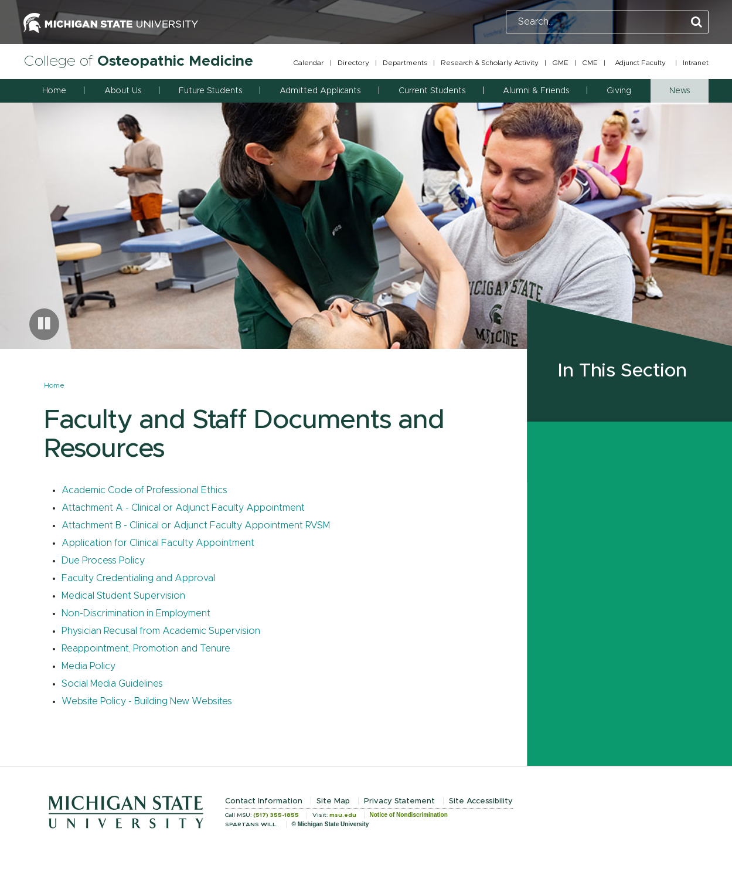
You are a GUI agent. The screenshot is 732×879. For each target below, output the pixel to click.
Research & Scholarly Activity (490, 62)
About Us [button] (122, 91)
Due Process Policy (103, 560)
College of (138, 61)
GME (560, 62)
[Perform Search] (696, 22)
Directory (353, 62)
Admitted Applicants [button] (320, 91)
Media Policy (88, 666)
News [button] (679, 91)
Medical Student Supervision (123, 595)
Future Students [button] (210, 91)
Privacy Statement (399, 801)
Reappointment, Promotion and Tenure (146, 648)
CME (590, 62)
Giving (619, 91)
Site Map (333, 801)
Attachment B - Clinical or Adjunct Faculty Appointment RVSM (196, 525)
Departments (405, 62)
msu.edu (342, 815)
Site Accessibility (481, 801)
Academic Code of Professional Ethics (144, 490)
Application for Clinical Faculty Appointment (158, 543)
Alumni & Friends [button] (536, 91)
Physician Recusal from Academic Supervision (161, 631)
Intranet (696, 62)
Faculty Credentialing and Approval (138, 578)
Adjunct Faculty (640, 62)
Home (54, 91)
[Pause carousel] (44, 324)
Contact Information (263, 801)
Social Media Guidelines (112, 683)
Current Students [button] (432, 91)
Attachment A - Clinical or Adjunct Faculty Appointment (183, 508)
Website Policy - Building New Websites (147, 701)
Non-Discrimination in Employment (136, 613)
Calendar (308, 62)
